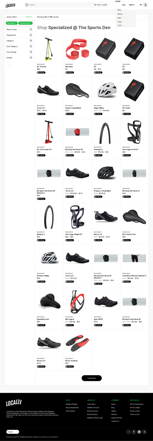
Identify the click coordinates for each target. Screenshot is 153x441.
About (131, 5)
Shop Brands (70, 411)
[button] (19, 29)
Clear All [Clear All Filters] (29, 17)
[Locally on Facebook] (134, 432)
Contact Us (115, 421)
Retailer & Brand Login (95, 418)
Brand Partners (92, 414)
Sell (124, 5)
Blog (113, 407)
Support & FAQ (116, 418)
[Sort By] (136, 16)
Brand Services (92, 411)
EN (141, 5)
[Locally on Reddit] (128, 432)
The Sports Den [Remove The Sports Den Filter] (25, 23)
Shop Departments (72, 407)
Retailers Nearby (72, 404)
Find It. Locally (98, 5)
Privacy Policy (135, 411)
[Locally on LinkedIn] (139, 432)
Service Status (135, 407)
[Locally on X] (144, 432)
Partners (114, 414)
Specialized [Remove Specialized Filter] (11, 23)
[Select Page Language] (12, 432)
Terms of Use (135, 414)
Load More (92, 378)
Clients (113, 411)
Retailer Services (93, 407)
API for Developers (136, 404)
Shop (117, 5)
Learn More (91, 404)
